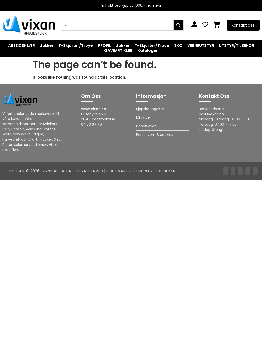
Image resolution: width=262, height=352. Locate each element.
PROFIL (104, 45)
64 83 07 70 (91, 124)
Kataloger (147, 50)
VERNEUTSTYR (200, 45)
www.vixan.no (93, 108)
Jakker (47, 45)
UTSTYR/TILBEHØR (236, 45)
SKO (178, 45)
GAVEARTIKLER (118, 50)
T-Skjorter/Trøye (75, 45)
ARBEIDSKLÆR (21, 45)
